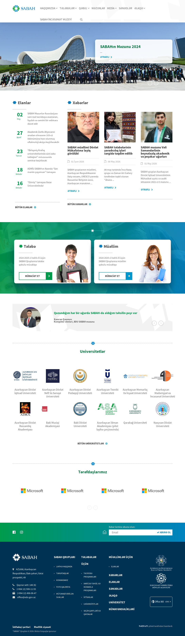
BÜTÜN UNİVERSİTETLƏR (91, 443)
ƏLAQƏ (139, 8)
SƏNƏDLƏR (125, 8)
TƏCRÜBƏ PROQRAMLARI (90, 575)
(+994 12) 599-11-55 (24, 589)
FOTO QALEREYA (63, 587)
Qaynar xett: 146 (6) (24, 584)
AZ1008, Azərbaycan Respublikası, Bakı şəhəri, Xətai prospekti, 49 (28, 573)
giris (167, 602)
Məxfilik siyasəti (42, 627)
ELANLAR (115, 566)
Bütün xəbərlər (78, 204)
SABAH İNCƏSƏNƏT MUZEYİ (56, 19)
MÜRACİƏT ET (32, 276)
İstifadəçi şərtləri (22, 627)
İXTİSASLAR (88, 597)
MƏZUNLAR (98, 8)
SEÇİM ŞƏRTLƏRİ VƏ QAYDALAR (92, 612)
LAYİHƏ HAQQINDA (64, 566)
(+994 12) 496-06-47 (24, 593)
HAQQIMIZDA (48, 8)
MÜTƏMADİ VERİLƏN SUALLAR (65, 595)
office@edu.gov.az (24, 597)
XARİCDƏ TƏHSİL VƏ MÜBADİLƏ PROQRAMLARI (92, 587)
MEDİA (112, 8)
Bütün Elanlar (24, 207)
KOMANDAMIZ (62, 580)
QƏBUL (84, 8)
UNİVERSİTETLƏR (91, 604)
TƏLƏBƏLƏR (68, 8)
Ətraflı (105, 57)
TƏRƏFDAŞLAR (62, 573)
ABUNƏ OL (164, 532)
